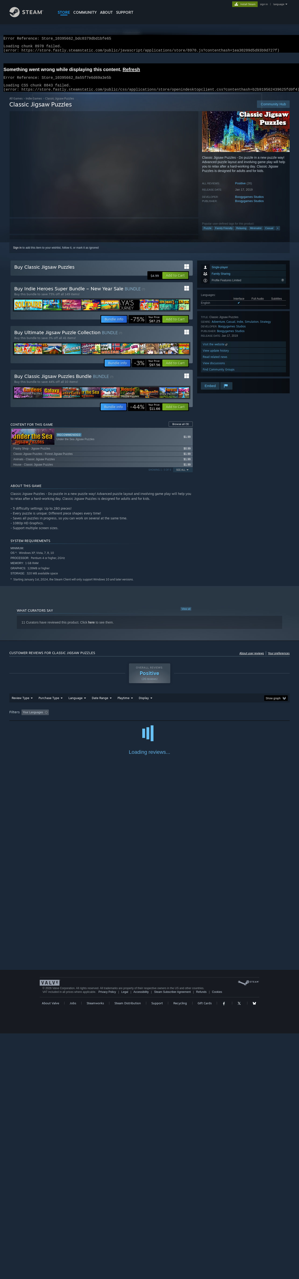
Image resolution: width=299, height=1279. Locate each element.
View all (186, 614)
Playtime (123, 703)
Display (144, 703)
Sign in (17, 253)
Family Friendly (224, 233)
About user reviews (251, 659)
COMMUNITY (85, 12)
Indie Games (34, 104)
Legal (124, 1237)
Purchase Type (49, 703)
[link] (145, 325)
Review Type (20, 703)
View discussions (214, 368)
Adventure (218, 327)
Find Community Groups (219, 375)
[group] (149, 718)
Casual (269, 233)
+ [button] (277, 233)
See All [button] (180, 475)
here (91, 628)
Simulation (252, 327)
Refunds (201, 1237)
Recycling (180, 1249)
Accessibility (141, 1237)
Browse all (180, 429)
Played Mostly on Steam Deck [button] (149, 718)
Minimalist (255, 233)
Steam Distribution (127, 1249)
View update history (216, 356)
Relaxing (241, 233)
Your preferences (279, 659)
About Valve (50, 1249)
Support (157, 1249)
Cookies (217, 1237)
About (106, 12)
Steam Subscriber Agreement (172, 1237)
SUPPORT (124, 12)
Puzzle (207, 233)
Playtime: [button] (116, 718)
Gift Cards (205, 1249)
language (278, 4)
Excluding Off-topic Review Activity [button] (80, 718)
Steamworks (95, 1249)
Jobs (73, 1249)
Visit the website (215, 350)
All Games (16, 104)
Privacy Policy (107, 1237)
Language (75, 703)
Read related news (215, 362)
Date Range (100, 703)
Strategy (265, 327)
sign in (264, 4)
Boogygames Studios (249, 202)
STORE (64, 12)
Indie (240, 327)
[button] (175, 281)
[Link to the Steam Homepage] (29, 16)
